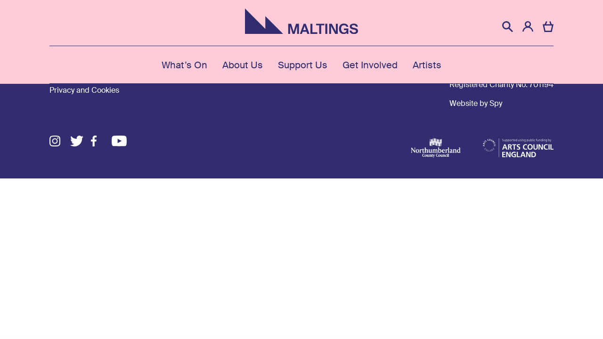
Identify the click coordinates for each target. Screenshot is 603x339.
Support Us (302, 65)
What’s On (184, 65)
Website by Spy (475, 103)
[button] (507, 26)
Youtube (122, 141)
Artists (427, 65)
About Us (242, 65)
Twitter (80, 141)
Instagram (59, 141)
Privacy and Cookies (84, 90)
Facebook (101, 141)
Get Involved (370, 65)
